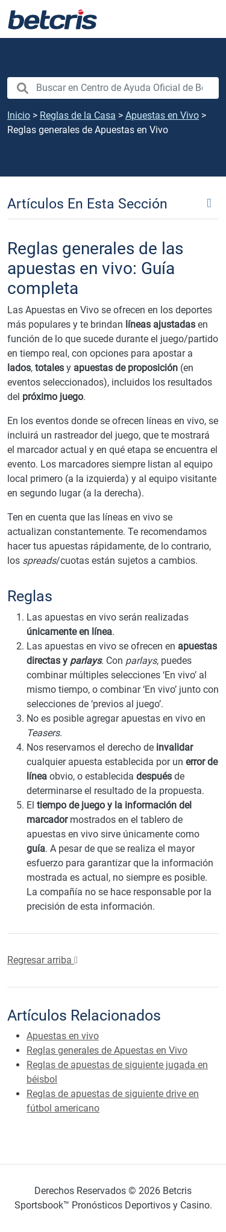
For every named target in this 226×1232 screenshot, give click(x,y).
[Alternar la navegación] (202, 19)
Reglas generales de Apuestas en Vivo (107, 1050)
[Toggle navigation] (113, 203)
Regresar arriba (42, 960)
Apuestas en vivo (63, 1036)
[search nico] (113, 88)
